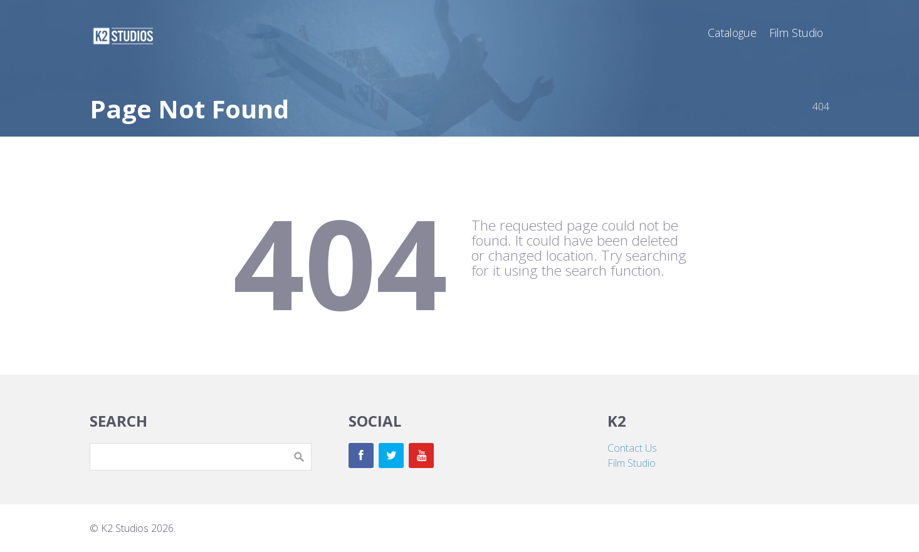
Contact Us (632, 448)
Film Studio (631, 463)
